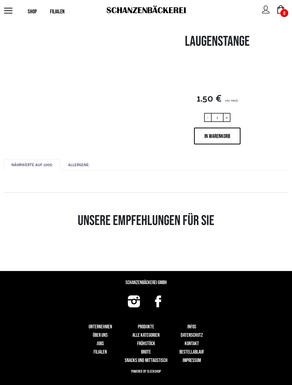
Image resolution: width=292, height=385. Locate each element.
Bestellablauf (191, 352)
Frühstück (146, 343)
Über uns (100, 335)
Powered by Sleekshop (146, 371)
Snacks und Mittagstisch (146, 360)
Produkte (146, 327)
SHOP (32, 11)
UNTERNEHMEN (100, 327)
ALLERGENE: (78, 164)
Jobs (100, 343)
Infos (191, 327)
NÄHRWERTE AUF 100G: (32, 164)
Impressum (192, 360)
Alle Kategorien (146, 335)
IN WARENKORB (217, 136)
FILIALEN (57, 11)
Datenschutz (192, 335)
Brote (146, 352)
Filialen (100, 352)
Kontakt (192, 343)
